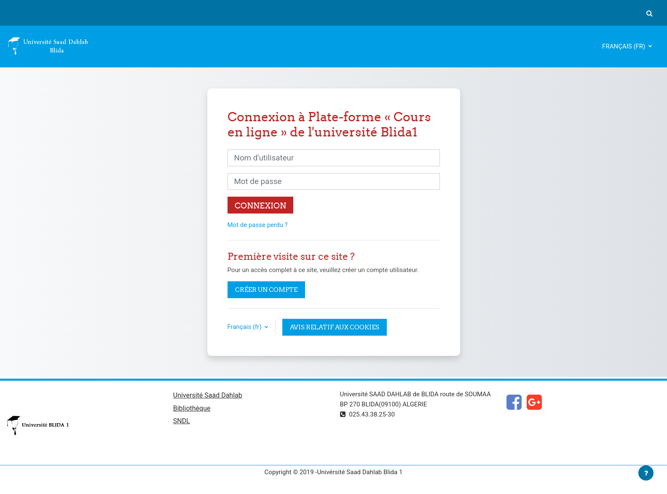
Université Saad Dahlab (207, 395)
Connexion (260, 205)
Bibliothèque (192, 408)
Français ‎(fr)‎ (624, 46)
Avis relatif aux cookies (334, 327)
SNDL (181, 421)
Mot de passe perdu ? (258, 225)
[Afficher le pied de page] (646, 473)
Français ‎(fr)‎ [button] (245, 327)
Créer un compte (266, 290)
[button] (649, 13)
